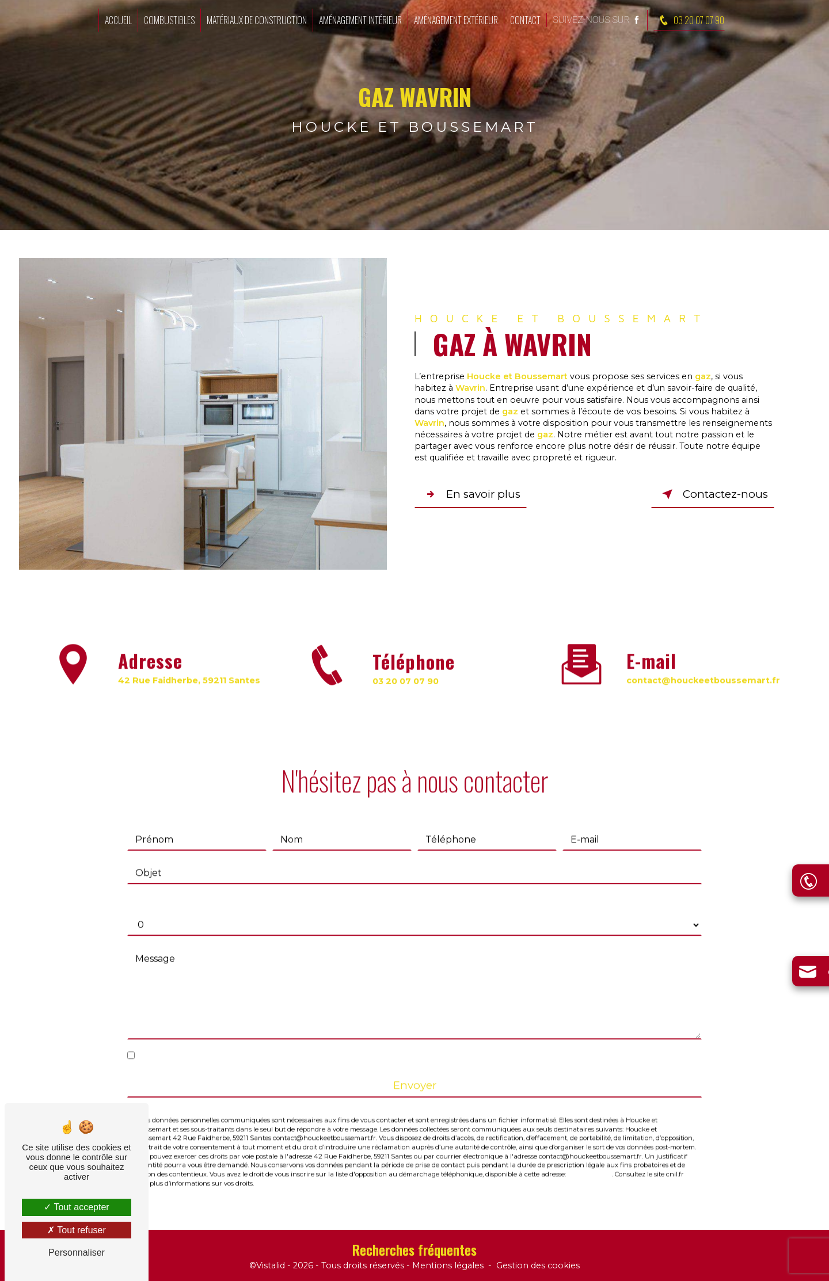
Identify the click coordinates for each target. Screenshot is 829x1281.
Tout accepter (76, 1207)
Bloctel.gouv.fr (590, 1160)
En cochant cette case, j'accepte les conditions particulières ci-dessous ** (305, 1040)
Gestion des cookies (538, 1266)
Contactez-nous (712, 494)
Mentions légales (448, 1266)
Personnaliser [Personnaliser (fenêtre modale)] (76, 1252)
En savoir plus (472, 494)
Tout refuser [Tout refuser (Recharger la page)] (76, 1230)
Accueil (118, 20)
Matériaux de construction (257, 20)
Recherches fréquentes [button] (414, 1250)
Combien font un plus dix (185, 887)
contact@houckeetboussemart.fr (703, 666)
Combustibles (169, 20)
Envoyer (415, 1071)
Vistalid (270, 1266)
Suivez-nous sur (597, 19)
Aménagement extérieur (456, 20)
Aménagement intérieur (360, 20)
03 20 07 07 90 (689, 20)
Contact (525, 20)
